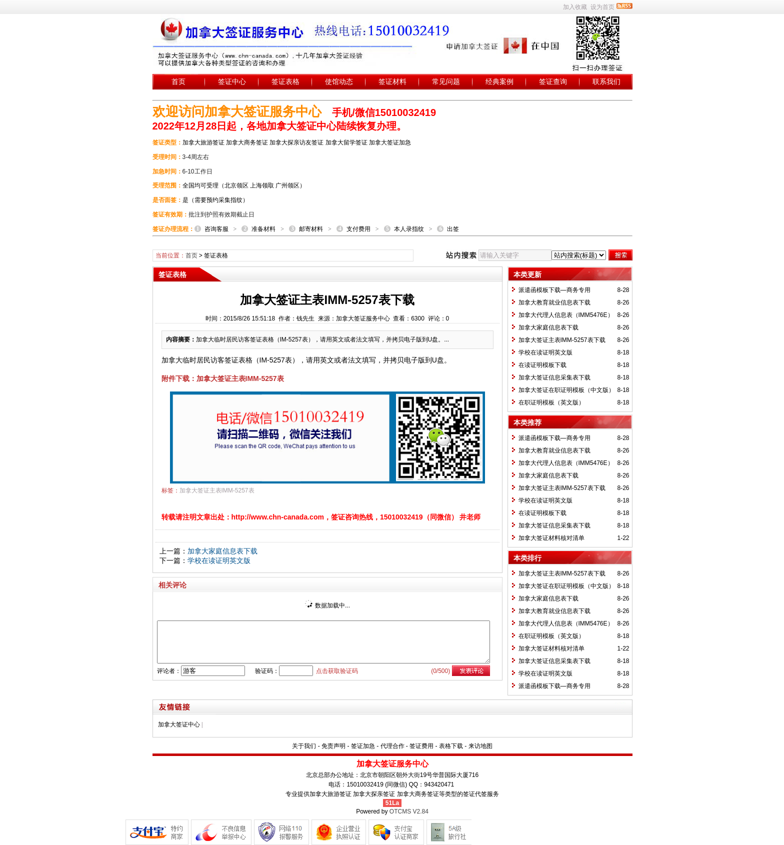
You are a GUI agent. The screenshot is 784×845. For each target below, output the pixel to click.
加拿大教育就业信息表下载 (554, 302)
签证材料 (392, 82)
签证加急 (363, 746)
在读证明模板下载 (542, 365)
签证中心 (232, 82)
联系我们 (606, 82)
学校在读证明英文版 (219, 560)
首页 (179, 82)
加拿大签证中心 (179, 724)
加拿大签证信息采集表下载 (554, 377)
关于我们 (304, 746)
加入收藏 (575, 7)
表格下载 (451, 746)
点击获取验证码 (337, 671)
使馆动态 (339, 82)
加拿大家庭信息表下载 (223, 551)
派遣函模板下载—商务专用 (554, 290)
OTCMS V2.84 (409, 811)
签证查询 (553, 82)
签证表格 (286, 82)
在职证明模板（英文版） (551, 402)
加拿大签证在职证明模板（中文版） (566, 390)
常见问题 (446, 82)
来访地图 (480, 746)
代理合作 (392, 746)
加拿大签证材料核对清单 (551, 538)
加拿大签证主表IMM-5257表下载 (562, 340)
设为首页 (602, 7)
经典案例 (500, 82)
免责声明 (334, 746)
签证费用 (422, 746)
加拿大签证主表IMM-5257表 (217, 490)
